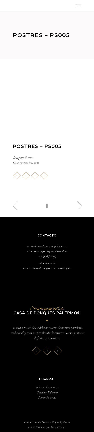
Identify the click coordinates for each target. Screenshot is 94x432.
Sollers (66, 422)
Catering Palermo (47, 392)
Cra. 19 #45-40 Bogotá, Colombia (47, 251)
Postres (29, 157)
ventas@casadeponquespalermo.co (47, 246)
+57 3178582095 (47, 256)
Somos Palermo (47, 397)
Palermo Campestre (47, 387)
